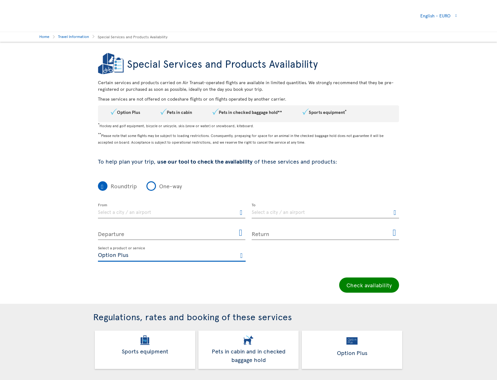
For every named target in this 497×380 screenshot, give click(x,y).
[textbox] (171, 211)
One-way (170, 186)
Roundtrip (124, 186)
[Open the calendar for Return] (394, 233)
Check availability (369, 285)
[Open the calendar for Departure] (240, 233)
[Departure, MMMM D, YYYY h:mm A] (171, 232)
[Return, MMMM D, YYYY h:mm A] (325, 232)
